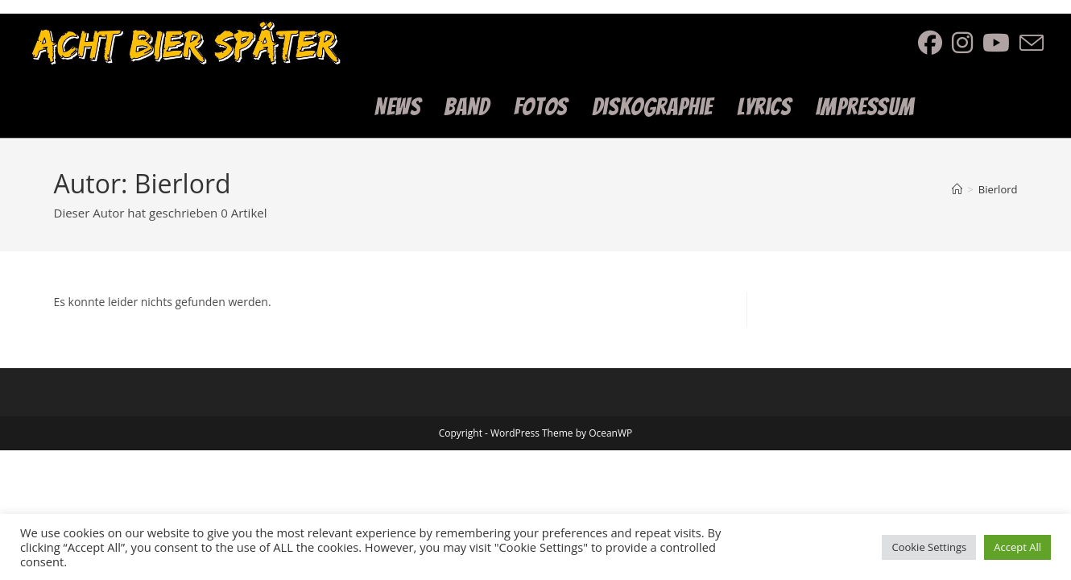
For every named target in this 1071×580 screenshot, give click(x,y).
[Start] (957, 189)
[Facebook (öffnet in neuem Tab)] (935, 43)
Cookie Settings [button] (928, 547)
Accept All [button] (1017, 547)
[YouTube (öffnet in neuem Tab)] (1000, 43)
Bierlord (998, 189)
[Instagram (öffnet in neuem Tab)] (967, 43)
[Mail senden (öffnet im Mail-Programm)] (1036, 43)
